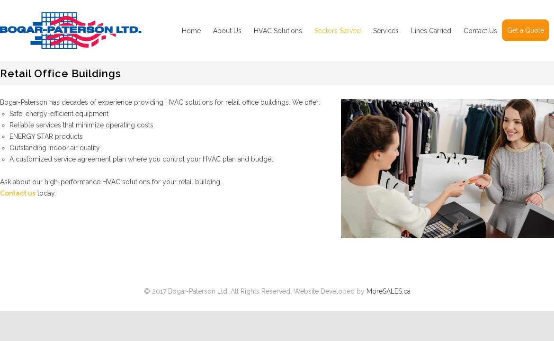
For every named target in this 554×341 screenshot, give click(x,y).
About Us (227, 31)
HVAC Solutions (278, 31)
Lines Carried (431, 31)
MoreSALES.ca (388, 291)
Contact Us (480, 31)
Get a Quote (525, 30)
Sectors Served (337, 31)
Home (191, 31)
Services (386, 31)
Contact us (18, 193)
